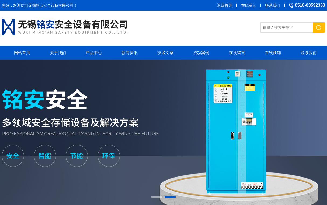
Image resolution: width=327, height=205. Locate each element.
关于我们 (58, 52)
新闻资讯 (129, 52)
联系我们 (272, 5)
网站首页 (22, 52)
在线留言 (248, 5)
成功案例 (201, 52)
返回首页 (224, 5)
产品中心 (94, 52)
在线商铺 (273, 52)
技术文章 (165, 52)
